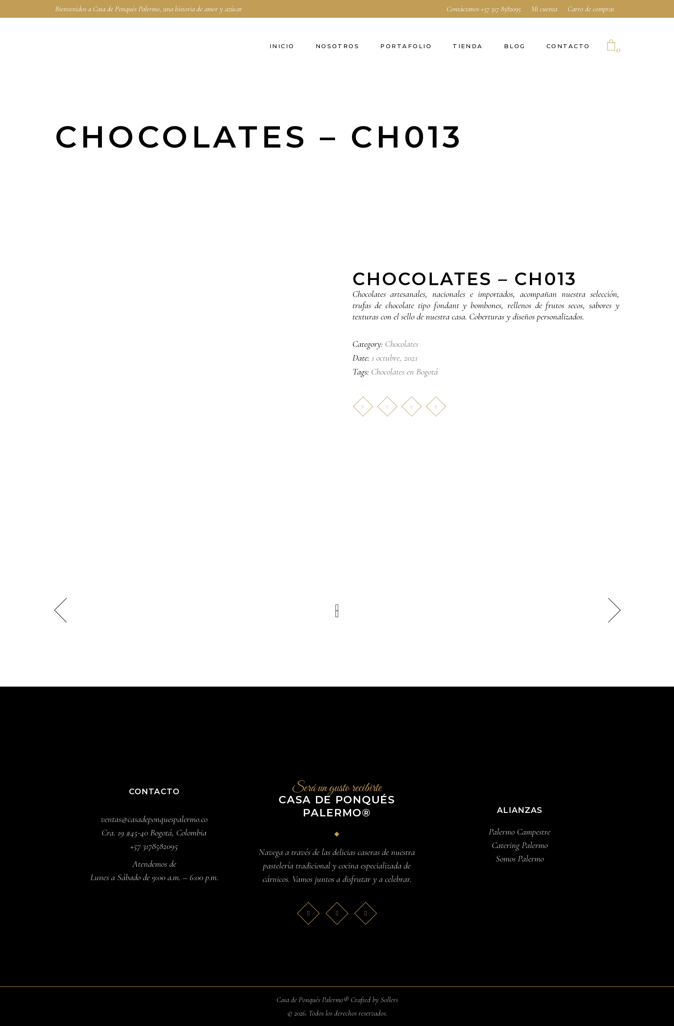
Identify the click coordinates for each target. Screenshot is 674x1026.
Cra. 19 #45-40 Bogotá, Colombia (154, 832)
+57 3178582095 (154, 846)
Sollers (389, 999)
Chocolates (401, 344)
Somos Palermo (520, 858)
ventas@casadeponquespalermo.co (154, 819)
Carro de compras (591, 8)
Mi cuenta (544, 8)
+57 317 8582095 (501, 8)
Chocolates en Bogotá (404, 371)
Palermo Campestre (519, 831)
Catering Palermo (520, 845)
